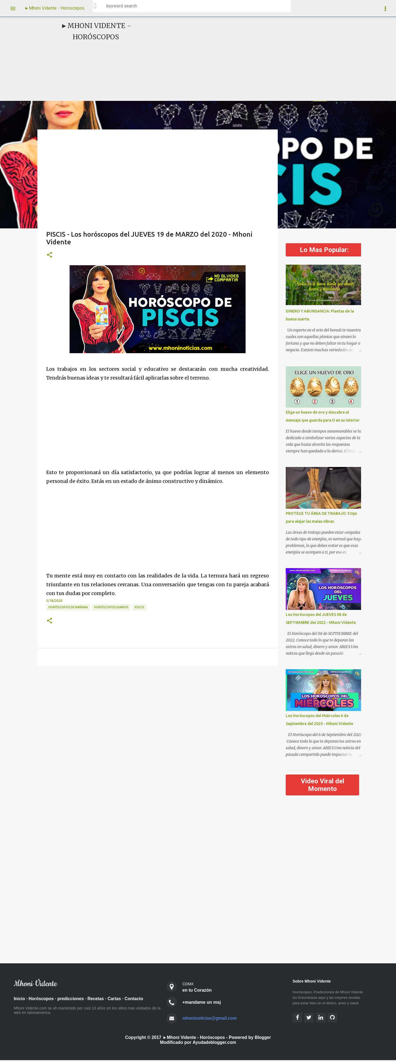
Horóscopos (41, 1000)
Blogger (263, 1039)
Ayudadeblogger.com (214, 1044)
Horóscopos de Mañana (68, 607)
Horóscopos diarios (111, 607)
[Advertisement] (241, 58)
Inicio (19, 1000)
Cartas (116, 1000)
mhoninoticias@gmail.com (210, 1020)
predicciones (72, 1000)
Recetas (97, 1000)
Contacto (136, 1000)
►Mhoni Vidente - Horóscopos (54, 8)
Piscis (139, 607)
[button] (49, 255)
